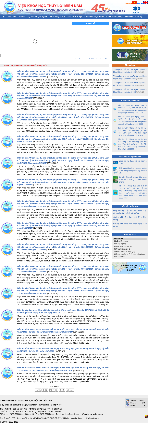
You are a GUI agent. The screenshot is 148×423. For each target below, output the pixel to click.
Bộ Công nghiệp (130, 243)
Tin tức (22, 16)
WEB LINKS (130, 239)
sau (71, 390)
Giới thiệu (12, 16)
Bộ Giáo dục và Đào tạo (130, 246)
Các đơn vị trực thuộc (94, 16)
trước (38, 390)
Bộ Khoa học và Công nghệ (130, 251)
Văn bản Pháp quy (114, 16)
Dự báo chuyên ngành (37, 16)
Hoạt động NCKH (57, 16)
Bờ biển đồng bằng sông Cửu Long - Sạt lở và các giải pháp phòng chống (133, 179)
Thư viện (129, 16)
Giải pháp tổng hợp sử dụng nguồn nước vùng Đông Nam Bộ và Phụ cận (133, 170)
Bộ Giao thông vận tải (130, 249)
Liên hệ (138, 16)
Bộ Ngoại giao (130, 257)
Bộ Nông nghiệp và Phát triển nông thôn (130, 254)
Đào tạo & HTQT (75, 16)
